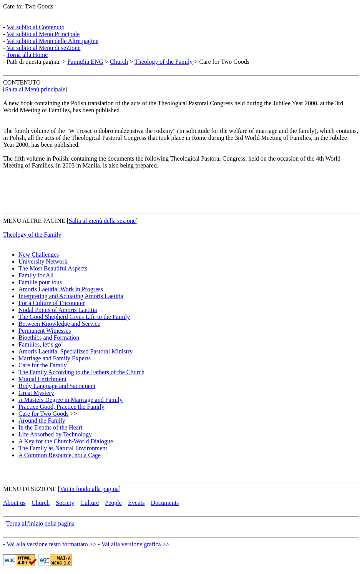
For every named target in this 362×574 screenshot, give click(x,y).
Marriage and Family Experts (54, 358)
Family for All (36, 275)
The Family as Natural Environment (62, 448)
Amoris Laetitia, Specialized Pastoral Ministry (75, 351)
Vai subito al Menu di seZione (43, 48)
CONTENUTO (21, 82)
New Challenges (38, 254)
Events (136, 502)
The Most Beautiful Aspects (52, 268)
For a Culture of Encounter (51, 303)
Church (119, 61)
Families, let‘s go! (40, 344)
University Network (43, 261)
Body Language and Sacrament (56, 386)
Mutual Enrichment (42, 379)
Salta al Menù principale (35, 89)
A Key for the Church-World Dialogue (65, 441)
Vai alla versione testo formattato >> (51, 544)
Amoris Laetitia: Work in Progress (60, 289)
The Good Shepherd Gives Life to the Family (74, 317)
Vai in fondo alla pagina (89, 489)
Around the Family (41, 420)
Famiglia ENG (85, 61)
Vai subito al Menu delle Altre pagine (52, 41)
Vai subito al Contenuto (36, 27)
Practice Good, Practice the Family (61, 406)
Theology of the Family (164, 61)
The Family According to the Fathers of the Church (81, 372)
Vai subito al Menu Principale (43, 34)
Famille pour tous (40, 282)
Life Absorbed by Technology (55, 434)
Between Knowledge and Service (59, 323)
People (113, 502)
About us (14, 502)
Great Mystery (36, 393)
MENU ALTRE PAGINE (34, 220)
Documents (165, 502)
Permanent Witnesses (44, 330)
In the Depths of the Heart (50, 427)
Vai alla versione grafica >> (135, 544)
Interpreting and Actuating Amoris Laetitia (70, 296)
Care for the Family (42, 365)
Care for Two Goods (28, 6)
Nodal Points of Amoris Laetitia (57, 310)
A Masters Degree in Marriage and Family (70, 399)
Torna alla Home (27, 54)
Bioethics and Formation (48, 337)
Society (65, 502)
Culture (89, 502)
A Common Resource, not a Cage (59, 455)
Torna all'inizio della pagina (40, 523)
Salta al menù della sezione (102, 220)
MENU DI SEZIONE (29, 489)
